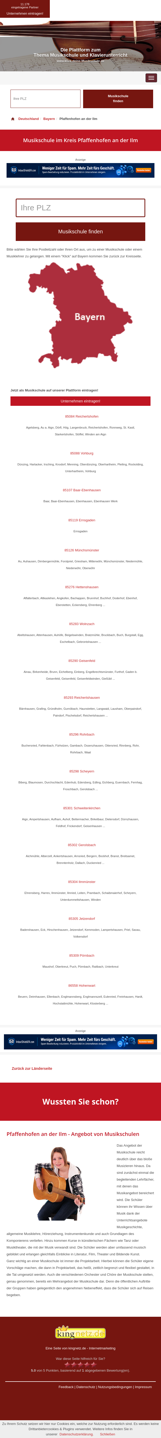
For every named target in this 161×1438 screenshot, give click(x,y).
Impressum (143, 1387)
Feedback (65, 1387)
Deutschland (24, 119)
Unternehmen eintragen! (80, 401)
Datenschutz (85, 1387)
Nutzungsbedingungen (115, 1387)
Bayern (49, 119)
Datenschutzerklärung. (77, 1434)
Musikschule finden (118, 98)
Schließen (107, 1434)
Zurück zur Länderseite (32, 1068)
